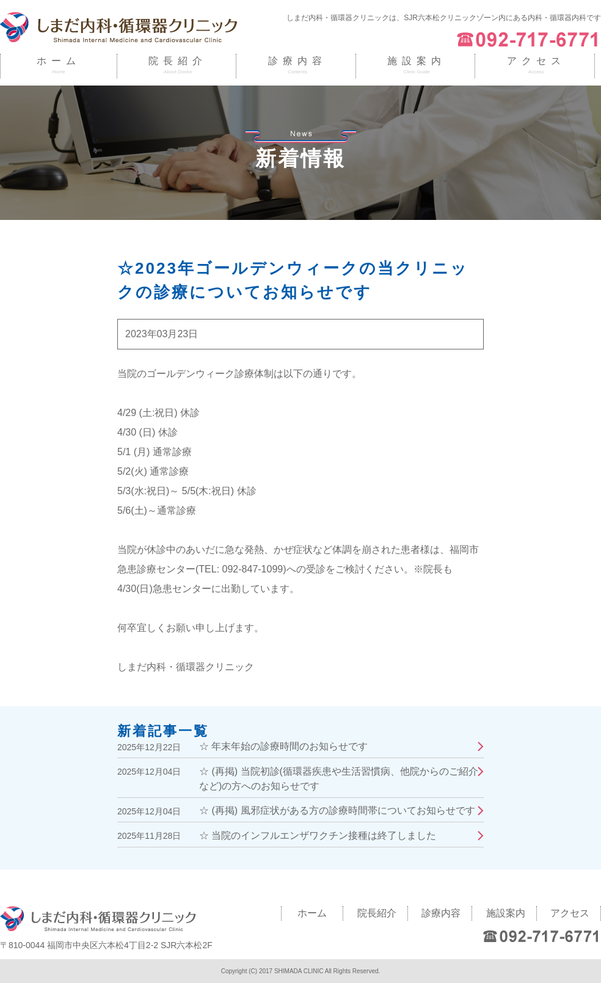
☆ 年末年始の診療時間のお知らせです (283, 746)
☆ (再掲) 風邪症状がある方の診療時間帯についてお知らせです (337, 810)
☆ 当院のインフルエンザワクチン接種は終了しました (317, 835)
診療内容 (297, 61)
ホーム (59, 61)
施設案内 (416, 61)
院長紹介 (177, 61)
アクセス (536, 61)
